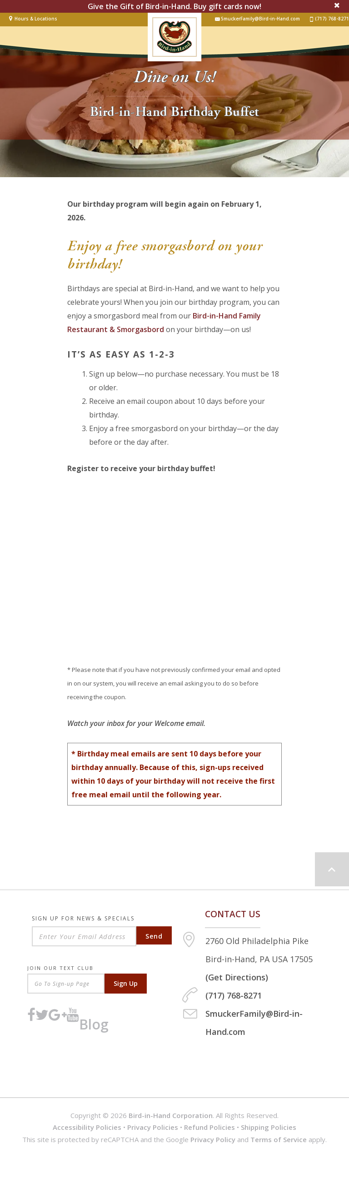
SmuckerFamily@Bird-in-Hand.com (257, 19)
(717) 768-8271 (329, 19)
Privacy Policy (212, 1139)
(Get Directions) (236, 977)
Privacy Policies (152, 1127)
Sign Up (126, 983)
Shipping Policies (268, 1127)
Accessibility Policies (87, 1127)
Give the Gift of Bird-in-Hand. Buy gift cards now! (174, 6)
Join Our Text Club (60, 967)
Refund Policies (209, 1127)
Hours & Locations (36, 18)
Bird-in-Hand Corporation (171, 1115)
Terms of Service (278, 1139)
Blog (94, 1024)
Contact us (232, 914)
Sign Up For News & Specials (83, 919)
